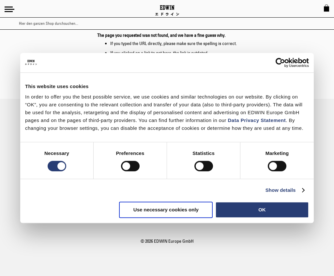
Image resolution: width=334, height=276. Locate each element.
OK (262, 209)
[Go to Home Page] (167, 10)
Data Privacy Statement (257, 120)
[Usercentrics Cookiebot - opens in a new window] (280, 63)
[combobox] (172, 23)
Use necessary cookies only (166, 209)
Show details (281, 190)
